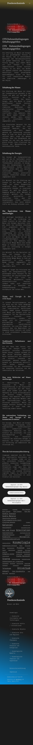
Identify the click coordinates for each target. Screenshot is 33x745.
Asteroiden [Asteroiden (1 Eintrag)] (15, 509)
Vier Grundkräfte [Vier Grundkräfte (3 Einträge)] (18, 571)
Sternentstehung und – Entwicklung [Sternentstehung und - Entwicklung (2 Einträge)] (12, 561)
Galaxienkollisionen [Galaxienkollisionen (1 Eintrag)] (25, 527)
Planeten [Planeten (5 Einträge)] (20, 548)
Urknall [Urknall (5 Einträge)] (5, 571)
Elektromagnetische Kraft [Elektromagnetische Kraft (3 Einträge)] (11, 520)
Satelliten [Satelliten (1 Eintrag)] (4, 552)
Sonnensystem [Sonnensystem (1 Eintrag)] (19, 554)
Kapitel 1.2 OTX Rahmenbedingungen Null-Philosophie (16, 501)
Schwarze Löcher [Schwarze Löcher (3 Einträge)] (8, 554)
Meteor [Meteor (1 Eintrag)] (21, 545)
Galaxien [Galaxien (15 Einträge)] (7, 524)
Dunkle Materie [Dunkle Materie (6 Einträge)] (9, 516)
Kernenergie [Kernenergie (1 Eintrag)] (27, 534)
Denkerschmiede (16, 3)
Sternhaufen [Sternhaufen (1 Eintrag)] (12, 563)
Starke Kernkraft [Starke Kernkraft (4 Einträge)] (23, 556)
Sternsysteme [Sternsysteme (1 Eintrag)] (27, 563)
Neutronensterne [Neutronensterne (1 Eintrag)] (10, 548)
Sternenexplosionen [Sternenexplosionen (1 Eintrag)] (16, 559)
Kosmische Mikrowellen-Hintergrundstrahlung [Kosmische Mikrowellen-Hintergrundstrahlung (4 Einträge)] (16, 538)
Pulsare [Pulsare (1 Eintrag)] (28, 548)
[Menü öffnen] (30, 3)
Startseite (11, 26)
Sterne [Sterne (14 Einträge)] (6, 558)
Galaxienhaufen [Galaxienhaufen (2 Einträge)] (6, 527)
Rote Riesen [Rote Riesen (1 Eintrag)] (27, 550)
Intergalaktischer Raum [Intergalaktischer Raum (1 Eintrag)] (25, 532)
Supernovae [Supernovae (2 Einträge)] (27, 565)
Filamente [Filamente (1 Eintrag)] (28, 522)
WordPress (19, 679)
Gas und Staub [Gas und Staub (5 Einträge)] (8, 530)
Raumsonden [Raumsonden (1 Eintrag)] (20, 550)
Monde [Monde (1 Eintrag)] (3, 548)
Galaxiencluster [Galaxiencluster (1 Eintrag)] (26, 525)
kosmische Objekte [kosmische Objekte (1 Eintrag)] (6, 543)
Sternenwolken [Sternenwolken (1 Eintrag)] (5, 563)
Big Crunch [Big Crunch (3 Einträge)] (6, 511)
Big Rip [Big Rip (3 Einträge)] (27, 511)
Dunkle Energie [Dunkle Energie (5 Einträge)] (9, 514)
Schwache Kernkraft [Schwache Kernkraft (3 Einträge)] (23, 552)
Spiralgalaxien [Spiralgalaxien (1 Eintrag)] (5, 556)
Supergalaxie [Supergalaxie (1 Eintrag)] (16, 565)
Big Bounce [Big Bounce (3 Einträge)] (26, 509)
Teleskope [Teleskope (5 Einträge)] (6, 568)
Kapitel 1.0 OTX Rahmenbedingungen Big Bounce (16, 486)
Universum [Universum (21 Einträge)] (23, 568)
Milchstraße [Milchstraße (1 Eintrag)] (27, 545)
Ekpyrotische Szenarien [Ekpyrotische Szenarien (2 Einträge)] (9, 518)
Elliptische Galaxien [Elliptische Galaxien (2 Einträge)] (8, 522)
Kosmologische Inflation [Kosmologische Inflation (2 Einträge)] (9, 545)
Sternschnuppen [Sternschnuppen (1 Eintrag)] (20, 563)
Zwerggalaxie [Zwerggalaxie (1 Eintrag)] (12, 573)
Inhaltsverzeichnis (16, 493)
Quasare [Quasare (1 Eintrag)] (4, 550)
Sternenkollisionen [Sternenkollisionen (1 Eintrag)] (26, 559)
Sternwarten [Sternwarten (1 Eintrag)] (5, 565)
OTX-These (21, 28)
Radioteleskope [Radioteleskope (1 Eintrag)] (11, 550)
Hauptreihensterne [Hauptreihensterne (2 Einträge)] (7, 533)
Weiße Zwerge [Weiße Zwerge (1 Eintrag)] (5, 573)
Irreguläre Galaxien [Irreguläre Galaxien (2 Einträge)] (8, 534)
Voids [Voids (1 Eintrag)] (29, 571)
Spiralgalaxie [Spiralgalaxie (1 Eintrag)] (27, 554)
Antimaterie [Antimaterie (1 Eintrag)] (5, 509)
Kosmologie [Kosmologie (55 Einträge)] (21, 542)
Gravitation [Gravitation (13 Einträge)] (23, 530)
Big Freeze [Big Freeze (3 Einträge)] (17, 511)
